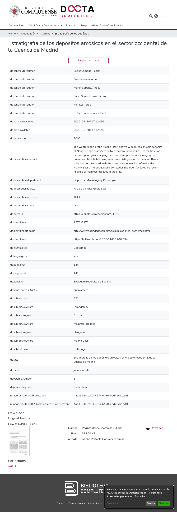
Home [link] (12, 34)
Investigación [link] (27, 34)
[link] (13, 466)
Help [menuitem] (84, 25)
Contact (61, 503)
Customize (112, 503)
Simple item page (88, 60)
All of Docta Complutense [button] (43, 25)
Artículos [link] (45, 34)
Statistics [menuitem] (71, 25)
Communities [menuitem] (16, 25)
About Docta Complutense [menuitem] (107, 25)
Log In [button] (163, 16)
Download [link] (154, 428)
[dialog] (139, 497)
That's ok (164, 503)
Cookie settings (76, 503)
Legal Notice (95, 503)
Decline (151, 503)
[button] (151, 16)
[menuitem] (45, 25)
